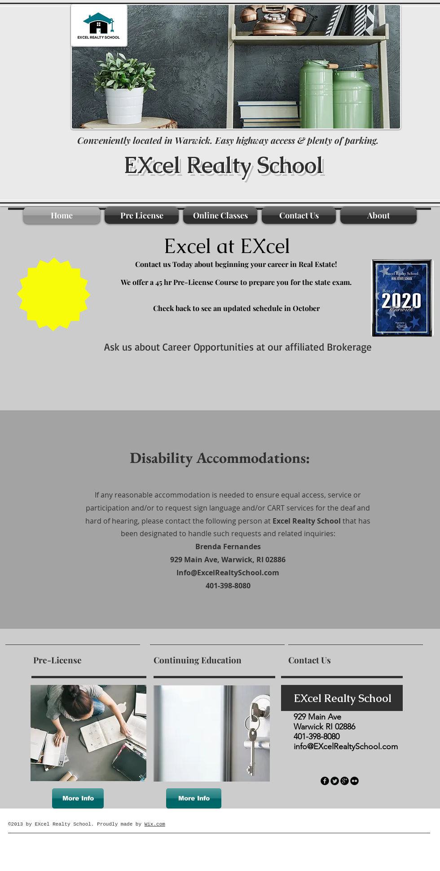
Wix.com (155, 824)
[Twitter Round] (334, 781)
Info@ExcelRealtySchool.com (227, 573)
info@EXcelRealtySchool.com (346, 746)
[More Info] (78, 798)
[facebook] (325, 781)
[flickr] (354, 781)
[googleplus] (344, 781)
